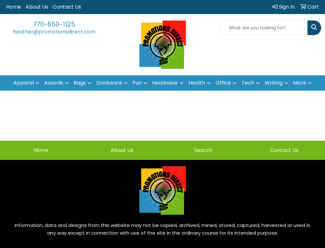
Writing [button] (274, 82)
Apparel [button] (23, 82)
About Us (37, 7)
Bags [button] (80, 82)
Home (13, 7)
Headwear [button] (165, 82)
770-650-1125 (54, 24)
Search (203, 150)
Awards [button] (53, 82)
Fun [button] (137, 82)
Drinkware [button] (109, 82)
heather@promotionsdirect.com (54, 31)
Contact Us (67, 7)
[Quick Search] (264, 27)
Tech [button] (247, 82)
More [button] (299, 82)
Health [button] (196, 82)
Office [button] (223, 82)
